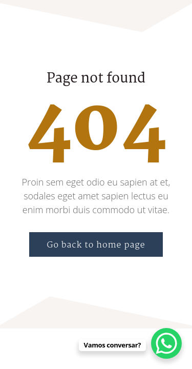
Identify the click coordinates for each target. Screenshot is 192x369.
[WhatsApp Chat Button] (166, 343)
